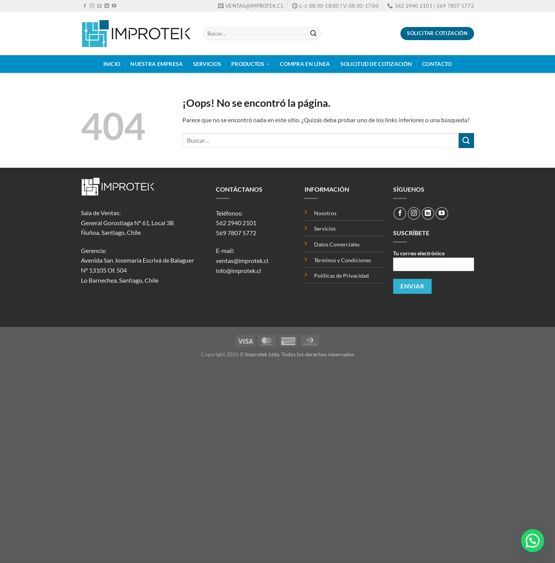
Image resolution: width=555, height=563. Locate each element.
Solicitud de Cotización (376, 64)
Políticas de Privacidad (341, 275)
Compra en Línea (305, 64)
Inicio (112, 64)
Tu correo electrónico (433, 263)
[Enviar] (313, 33)
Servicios (207, 64)
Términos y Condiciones (342, 260)
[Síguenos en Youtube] (114, 6)
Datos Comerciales (337, 244)
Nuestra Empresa (156, 64)
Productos (250, 64)
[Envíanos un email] (99, 6)
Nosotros (325, 213)
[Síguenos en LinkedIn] (106, 6)
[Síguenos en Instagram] (92, 6)
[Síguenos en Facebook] (84, 6)
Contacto (437, 64)
